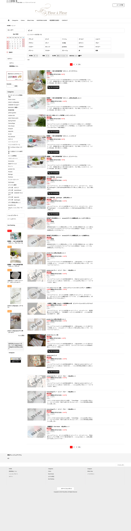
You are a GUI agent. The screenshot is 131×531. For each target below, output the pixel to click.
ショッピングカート (13, 473)
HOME (10, 468)
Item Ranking (51, 479)
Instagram (11, 352)
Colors (49, 471)
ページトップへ (121, 465)
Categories (50, 468)
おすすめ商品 (51, 476)
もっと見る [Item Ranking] (21, 335)
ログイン (11, 63)
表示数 (31, 55)
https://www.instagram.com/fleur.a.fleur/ (15, 347)
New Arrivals (51, 473)
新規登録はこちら (13, 66)
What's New (90, 471)
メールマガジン (90, 473)
